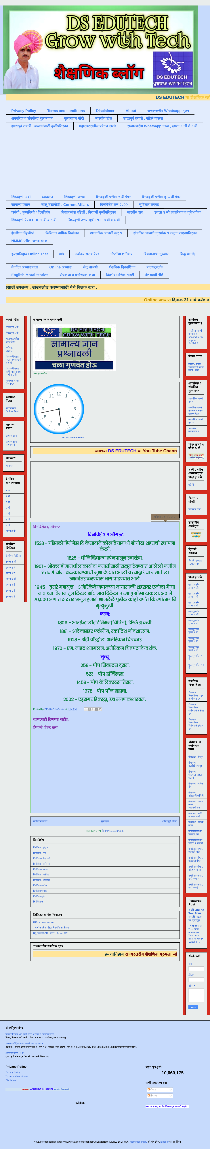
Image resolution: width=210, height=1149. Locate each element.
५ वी (8, 513)
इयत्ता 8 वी (10, 531)
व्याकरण (47, 197)
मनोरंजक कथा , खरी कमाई (195, 886)
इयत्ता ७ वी (11, 596)
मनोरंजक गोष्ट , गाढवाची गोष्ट (195, 859)
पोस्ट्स (152, 1089)
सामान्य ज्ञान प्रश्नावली (11, 443)
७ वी (8, 525)
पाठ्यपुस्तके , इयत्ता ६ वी (194, 631)
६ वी (8, 519)
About (131, 111)
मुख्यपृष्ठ (105, 821)
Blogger (164, 1141)
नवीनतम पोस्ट (40, 821)
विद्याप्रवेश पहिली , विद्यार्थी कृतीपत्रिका (88, 212)
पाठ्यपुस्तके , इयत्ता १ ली (194, 586)
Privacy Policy (23, 111)
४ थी (8, 507)
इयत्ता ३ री (10, 573)
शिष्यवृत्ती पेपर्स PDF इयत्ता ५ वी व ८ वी (13, 359)
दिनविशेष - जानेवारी (41, 863)
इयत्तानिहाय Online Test (29, 254)
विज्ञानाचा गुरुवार (156, 254)
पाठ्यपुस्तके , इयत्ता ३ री (194, 604)
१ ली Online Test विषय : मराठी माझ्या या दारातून (196, 915)
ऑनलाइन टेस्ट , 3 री (14, 1053)
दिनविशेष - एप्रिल (40, 847)
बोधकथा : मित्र (195, 757)
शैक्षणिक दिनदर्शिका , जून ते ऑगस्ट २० (195, 695)
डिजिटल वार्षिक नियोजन (62, 233)
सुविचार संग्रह (149, 205)
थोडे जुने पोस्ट (169, 821)
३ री (8, 502)
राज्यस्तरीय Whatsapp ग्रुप (168, 111)
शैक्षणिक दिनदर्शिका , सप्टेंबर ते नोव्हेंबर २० (196, 709)
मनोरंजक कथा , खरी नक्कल (195, 877)
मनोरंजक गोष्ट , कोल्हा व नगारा (195, 868)
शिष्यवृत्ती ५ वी (21, 197)
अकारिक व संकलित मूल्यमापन (32, 118)
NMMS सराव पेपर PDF (12, 382)
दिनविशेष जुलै (39, 896)
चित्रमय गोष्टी (194, 509)
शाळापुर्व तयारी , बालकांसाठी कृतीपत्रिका (39, 126)
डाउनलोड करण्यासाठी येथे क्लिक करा (58, 287)
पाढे (61, 254)
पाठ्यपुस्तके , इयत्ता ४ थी (194, 613)
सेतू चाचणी (90, 267)
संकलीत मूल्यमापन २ (193, 430)
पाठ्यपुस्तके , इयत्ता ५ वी (194, 622)
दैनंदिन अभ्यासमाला (24, 267)
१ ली (8, 490)
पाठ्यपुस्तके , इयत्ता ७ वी (194, 640)
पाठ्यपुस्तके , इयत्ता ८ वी (194, 649)
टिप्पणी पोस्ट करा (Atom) (113, 830)
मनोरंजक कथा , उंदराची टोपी (195, 850)
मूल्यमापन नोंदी (74, 118)
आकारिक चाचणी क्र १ (106, 233)
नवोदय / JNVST (10, 349)
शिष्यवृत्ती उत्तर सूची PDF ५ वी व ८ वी (94, 220)
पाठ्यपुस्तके (155, 267)
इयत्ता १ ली (11, 561)
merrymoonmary (138, 1141)
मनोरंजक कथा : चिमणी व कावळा (195, 842)
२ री (8, 496)
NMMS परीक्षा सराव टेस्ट (29, 241)
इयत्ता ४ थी (11, 579)
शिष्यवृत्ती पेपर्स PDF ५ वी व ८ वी (33, 220)
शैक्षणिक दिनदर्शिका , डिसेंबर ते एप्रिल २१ (195, 724)
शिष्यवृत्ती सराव (74, 197)
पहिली (191, 484)
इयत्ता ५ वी (11, 584)
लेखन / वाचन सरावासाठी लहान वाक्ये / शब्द (196, 367)
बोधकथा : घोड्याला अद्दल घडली (195, 774)
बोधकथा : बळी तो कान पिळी (195, 815)
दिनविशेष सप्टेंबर (40, 885)
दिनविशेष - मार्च (39, 853)
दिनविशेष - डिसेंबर (41, 869)
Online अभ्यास (60, 267)
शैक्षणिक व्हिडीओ (22, 233)
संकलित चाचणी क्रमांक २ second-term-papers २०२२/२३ (195, 337)
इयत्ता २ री (10, 567)
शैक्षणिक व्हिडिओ (13, 555)
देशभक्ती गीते (154, 275)
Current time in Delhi (72, 437)
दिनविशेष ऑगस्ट (40, 891)
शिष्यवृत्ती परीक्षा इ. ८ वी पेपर (161, 197)
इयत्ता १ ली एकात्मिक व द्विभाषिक (177, 212)
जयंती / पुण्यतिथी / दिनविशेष (30, 212)
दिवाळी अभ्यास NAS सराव (195, 562)
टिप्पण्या (152, 1095)
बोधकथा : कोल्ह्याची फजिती (196, 794)
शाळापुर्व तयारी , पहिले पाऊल (143, 118)
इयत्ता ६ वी (11, 590)
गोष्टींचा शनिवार (121, 254)
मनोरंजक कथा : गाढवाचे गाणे (195, 833)
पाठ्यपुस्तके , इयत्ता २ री (194, 595)
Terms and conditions (66, 111)
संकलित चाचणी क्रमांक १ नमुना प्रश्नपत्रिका (165, 233)
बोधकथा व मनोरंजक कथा (77, 275)
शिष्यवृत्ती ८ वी (12, 333)
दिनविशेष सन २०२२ (114, 205)
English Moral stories (29, 275)
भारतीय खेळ (103, 118)
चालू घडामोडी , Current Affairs (65, 205)
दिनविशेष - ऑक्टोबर (41, 880)
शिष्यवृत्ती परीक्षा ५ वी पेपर (113, 197)
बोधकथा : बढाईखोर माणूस (195, 764)
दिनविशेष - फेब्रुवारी (41, 858)
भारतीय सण (135, 212)
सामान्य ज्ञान (20, 205)
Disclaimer (105, 111)
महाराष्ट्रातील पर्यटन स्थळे (97, 126)
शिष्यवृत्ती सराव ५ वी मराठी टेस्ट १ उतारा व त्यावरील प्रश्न (29, 1034)
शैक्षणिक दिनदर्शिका (122, 267)
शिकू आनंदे (187, 254)
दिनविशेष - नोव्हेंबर (41, 874)
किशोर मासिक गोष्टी (120, 275)
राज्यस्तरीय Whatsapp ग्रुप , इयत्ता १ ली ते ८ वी (162, 126)
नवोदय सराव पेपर (87, 254)
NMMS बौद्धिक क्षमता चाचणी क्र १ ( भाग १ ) (24, 1043)
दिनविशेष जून (38, 901)
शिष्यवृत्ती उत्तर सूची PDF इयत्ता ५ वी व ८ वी (13, 371)
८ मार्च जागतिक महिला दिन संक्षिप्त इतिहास (51, 927)
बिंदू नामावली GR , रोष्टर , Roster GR (50, 933)
